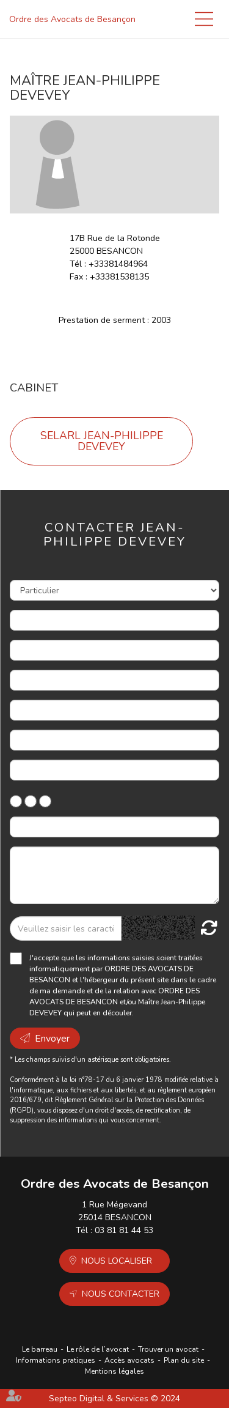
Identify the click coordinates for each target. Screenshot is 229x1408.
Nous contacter (120, 1294)
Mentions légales (114, 1371)
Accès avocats (129, 1360)
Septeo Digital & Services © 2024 (114, 1398)
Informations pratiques (55, 1360)
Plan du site (184, 1360)
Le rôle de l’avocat (98, 1349)
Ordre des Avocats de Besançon (72, 19)
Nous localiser (116, 1261)
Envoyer (52, 1038)
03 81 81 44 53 (124, 1230)
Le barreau (39, 1349)
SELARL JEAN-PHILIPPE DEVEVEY (101, 441)
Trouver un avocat (168, 1349)
